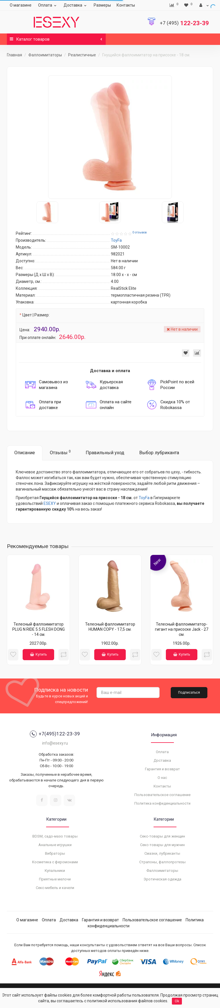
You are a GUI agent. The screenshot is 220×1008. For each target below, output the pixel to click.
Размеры (102, 5)
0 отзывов (139, 232)
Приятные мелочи (55, 879)
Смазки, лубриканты (162, 853)
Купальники (55, 870)
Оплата (48, 5)
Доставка (76, 5)
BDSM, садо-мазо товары (55, 836)
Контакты (126, 5)
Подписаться (189, 692)
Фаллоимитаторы (45, 55)
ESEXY (50, 503)
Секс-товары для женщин (162, 836)
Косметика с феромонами (55, 862)
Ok (177, 1001)
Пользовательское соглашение (162, 795)
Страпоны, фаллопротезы (162, 862)
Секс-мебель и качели (55, 888)
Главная (14, 55)
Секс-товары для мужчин (162, 845)
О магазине (21, 5)
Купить (38, 654)
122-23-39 (184, 23)
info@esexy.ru (55, 743)
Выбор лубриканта (159, 452)
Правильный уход (105, 452)
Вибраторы (55, 853)
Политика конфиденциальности (162, 803)
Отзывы (60, 452)
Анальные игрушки (55, 845)
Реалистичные (82, 55)
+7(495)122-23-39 (55, 734)
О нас (162, 777)
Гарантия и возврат (162, 769)
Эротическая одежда (162, 879)
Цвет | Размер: (36, 315)
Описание (24, 452)
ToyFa (144, 497)
